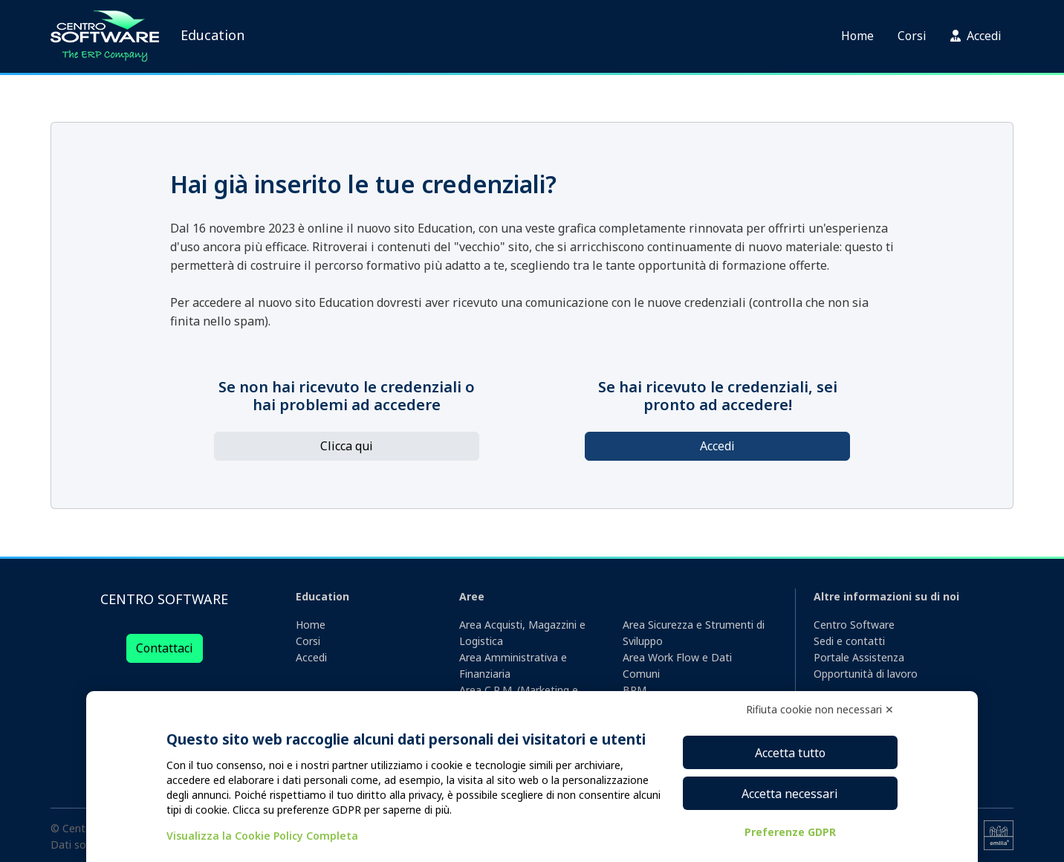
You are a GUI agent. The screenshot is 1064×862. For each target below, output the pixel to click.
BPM (634, 690)
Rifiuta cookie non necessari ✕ (820, 709)
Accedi (976, 35)
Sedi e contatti (849, 641)
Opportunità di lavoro (866, 674)
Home (857, 35)
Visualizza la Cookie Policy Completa (262, 836)
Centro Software (854, 625)
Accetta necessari (790, 793)
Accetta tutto (790, 753)
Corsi (912, 35)
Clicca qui (346, 446)
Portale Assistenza (859, 657)
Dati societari (83, 844)
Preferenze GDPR (790, 832)
